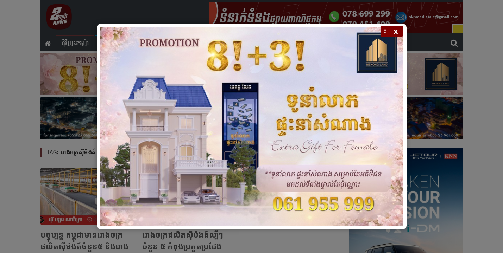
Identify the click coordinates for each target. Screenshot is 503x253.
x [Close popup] (396, 31)
